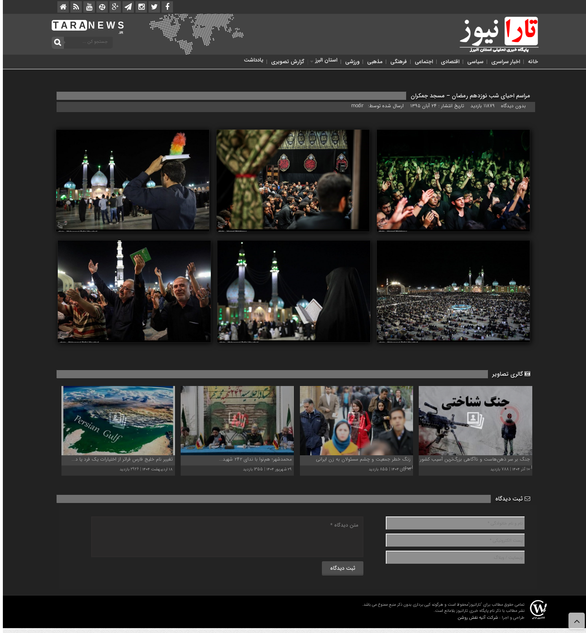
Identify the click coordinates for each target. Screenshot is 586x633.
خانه (530, 61)
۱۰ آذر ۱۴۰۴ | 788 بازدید (507, 469)
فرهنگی (395, 61)
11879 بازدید (480, 106)
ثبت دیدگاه (509, 498)
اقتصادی (447, 61)
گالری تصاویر (508, 374)
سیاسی (472, 61)
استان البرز (324, 60)
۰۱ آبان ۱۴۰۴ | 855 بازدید (387, 469)
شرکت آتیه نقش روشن (475, 617)
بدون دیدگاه (510, 106)
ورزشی (349, 61)
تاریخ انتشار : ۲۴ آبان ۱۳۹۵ (435, 106)
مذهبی (372, 61)
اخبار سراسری (502, 61)
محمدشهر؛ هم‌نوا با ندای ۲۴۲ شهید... (252, 459)
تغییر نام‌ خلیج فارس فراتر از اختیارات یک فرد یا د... (119, 459)
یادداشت (250, 60)
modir (354, 106)
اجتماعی (421, 61)
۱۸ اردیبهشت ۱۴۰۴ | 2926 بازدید (143, 469)
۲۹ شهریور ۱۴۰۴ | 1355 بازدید (264, 469)
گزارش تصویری (285, 61)
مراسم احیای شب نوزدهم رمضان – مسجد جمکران (467, 95)
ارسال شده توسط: (383, 106)
